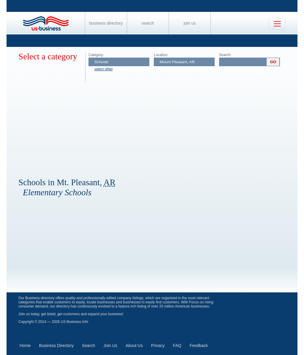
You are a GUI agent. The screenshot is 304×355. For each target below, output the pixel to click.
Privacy (158, 345)
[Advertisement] (157, 127)
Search (148, 23)
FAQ (177, 345)
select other (103, 69)
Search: (225, 55)
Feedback (199, 345)
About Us (134, 345)
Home (25, 345)
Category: (96, 55)
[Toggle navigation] (277, 24)
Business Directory (106, 23)
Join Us (190, 23)
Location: (161, 55)
